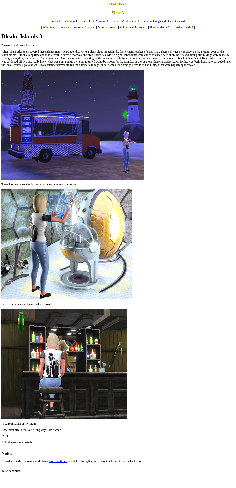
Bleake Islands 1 (159, 27)
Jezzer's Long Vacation (92, 21)
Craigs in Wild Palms (123, 21)
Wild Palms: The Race (56, 27)
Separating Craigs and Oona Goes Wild (163, 21)
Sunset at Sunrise (84, 27)
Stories (54, 21)
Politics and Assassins (133, 27)
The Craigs (68, 21)
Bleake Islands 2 (183, 27)
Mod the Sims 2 (58, 461)
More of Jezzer (107, 27)
